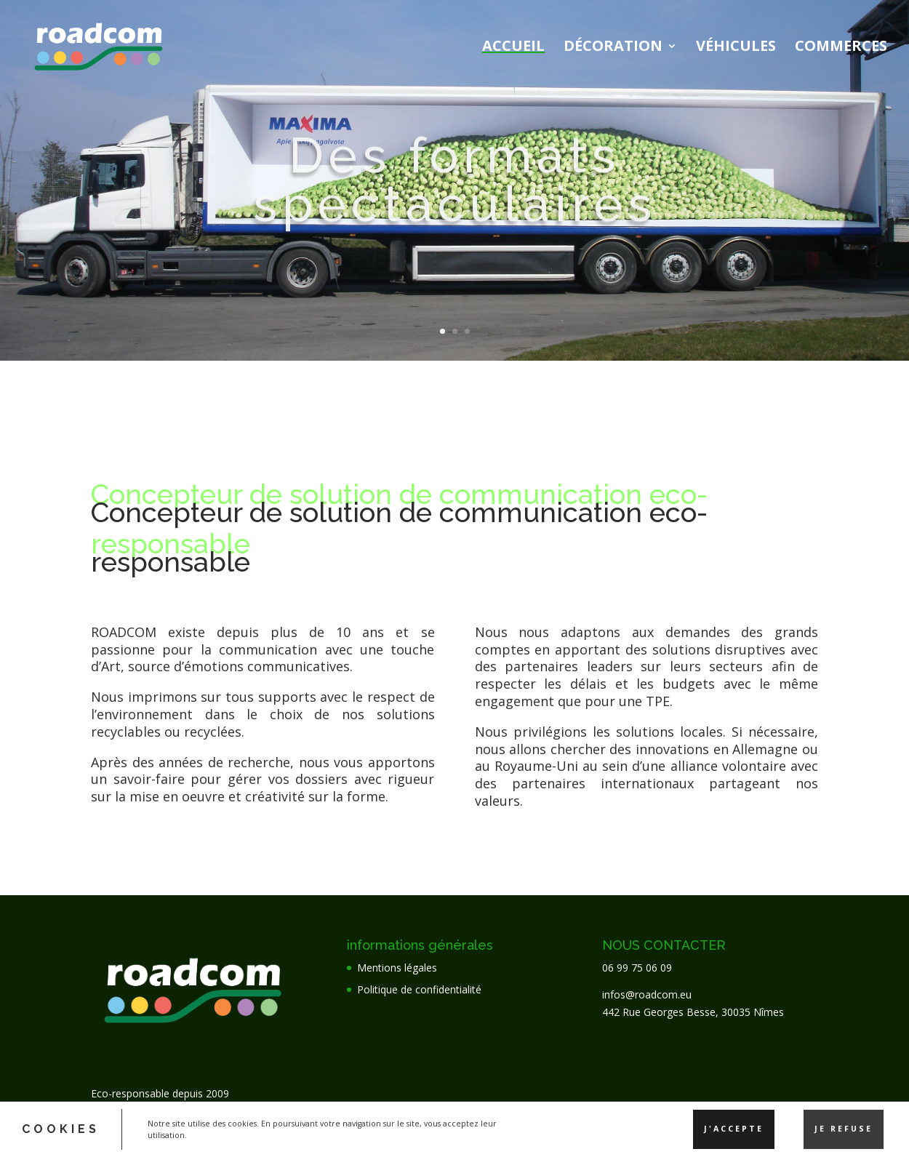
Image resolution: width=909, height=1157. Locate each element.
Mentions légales (397, 967)
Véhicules (736, 48)
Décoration (613, 48)
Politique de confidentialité (419, 989)
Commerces (841, 48)
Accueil (513, 48)
